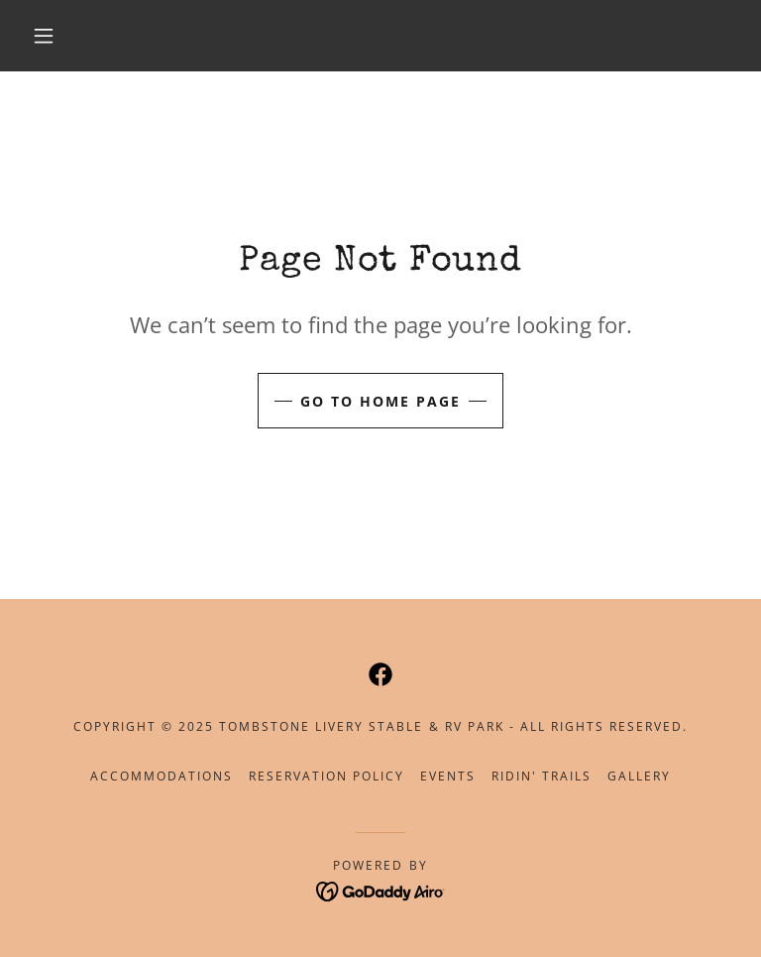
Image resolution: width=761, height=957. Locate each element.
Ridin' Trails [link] (541, 776)
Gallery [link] (639, 776)
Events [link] (448, 776)
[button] (43, 36)
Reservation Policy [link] (326, 776)
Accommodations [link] (161, 776)
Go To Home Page (380, 401)
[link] (380, 674)
